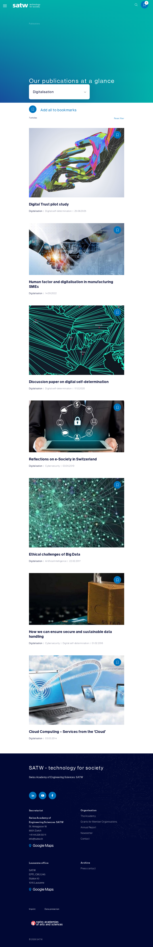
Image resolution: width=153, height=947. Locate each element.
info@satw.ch (36, 838)
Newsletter (87, 832)
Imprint (32, 908)
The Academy (88, 815)
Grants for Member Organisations (99, 821)
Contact (85, 838)
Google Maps (43, 845)
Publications (34, 24)
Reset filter (119, 118)
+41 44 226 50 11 (37, 834)
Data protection (52, 908)
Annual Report (88, 826)
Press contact (88, 868)
